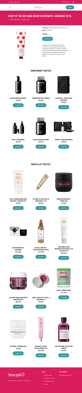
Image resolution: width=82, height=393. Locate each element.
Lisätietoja (47, 39)
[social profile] (19, 2)
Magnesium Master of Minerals (41, 98)
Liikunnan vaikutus (50, 378)
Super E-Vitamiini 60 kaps (63, 290)
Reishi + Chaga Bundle (18, 139)
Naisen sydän (48, 375)
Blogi (46, 384)
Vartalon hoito (26, 19)
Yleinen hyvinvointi (15, 19)
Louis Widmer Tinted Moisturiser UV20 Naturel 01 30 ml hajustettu (64, 249)
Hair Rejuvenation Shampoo (18, 98)
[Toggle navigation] (10, 7)
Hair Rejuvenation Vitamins (41, 139)
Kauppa (70, 7)
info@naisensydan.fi (65, 1)
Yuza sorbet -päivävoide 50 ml (18, 346)
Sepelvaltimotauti (49, 381)
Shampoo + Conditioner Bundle (64, 139)
